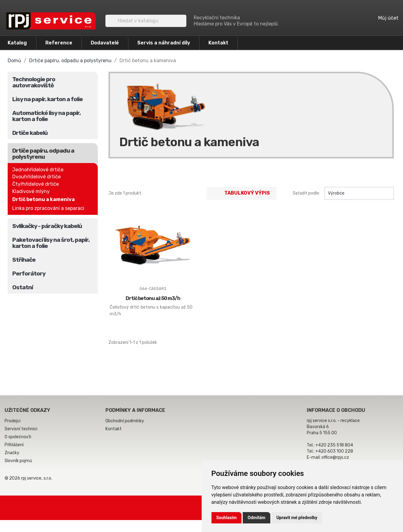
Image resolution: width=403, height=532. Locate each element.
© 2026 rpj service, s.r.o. (28, 478)
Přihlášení (14, 444)
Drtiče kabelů (30, 132)
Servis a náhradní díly (163, 43)
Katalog (17, 43)
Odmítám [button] (256, 517)
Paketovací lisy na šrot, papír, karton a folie (50, 242)
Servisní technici (21, 428)
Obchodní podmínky (124, 421)
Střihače (24, 259)
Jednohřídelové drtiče (37, 170)
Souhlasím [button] (226, 517)
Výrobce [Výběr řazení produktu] (359, 193)
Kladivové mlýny (31, 191)
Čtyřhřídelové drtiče (35, 184)
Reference (58, 43)
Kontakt (218, 43)
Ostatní (22, 287)
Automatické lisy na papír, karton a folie (46, 116)
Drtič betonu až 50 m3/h (153, 298)
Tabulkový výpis (241, 193)
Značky (12, 452)
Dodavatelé (105, 43)
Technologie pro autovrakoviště (33, 82)
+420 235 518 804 (334, 445)
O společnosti (18, 436)
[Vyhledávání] (145, 21)
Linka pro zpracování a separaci (48, 208)
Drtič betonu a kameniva (43, 199)
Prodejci (13, 421)
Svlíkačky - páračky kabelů (47, 226)
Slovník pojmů (18, 460)
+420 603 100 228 (334, 451)
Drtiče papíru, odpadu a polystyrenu (43, 153)
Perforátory (28, 273)
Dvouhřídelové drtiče (36, 177)
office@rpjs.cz (335, 457)
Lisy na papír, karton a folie (47, 99)
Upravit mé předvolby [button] (296, 517)
